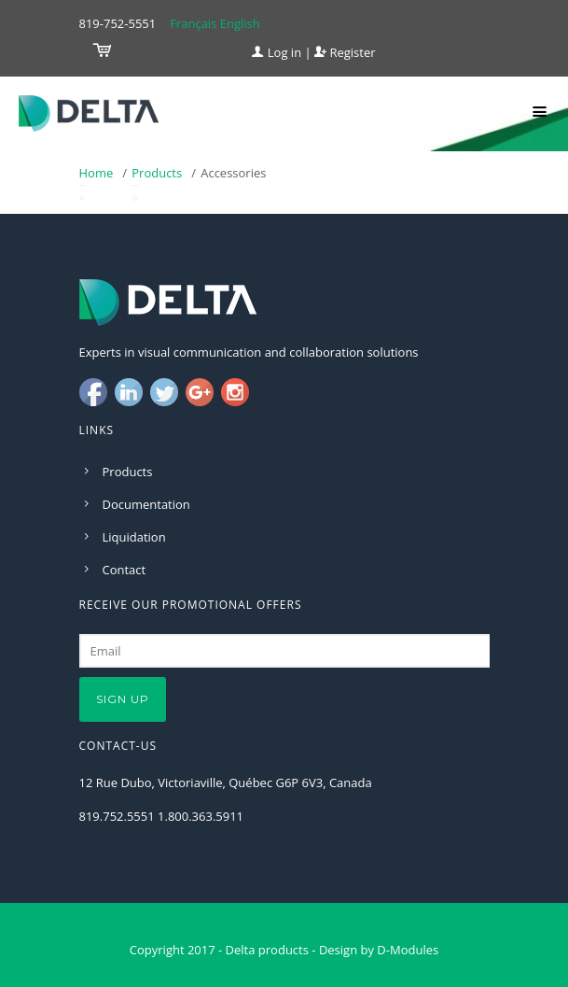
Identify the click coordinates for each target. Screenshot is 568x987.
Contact (124, 569)
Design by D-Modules (378, 949)
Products (157, 172)
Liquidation (134, 537)
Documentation (146, 504)
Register (344, 52)
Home (96, 172)
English (240, 23)
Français (193, 23)
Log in (276, 52)
